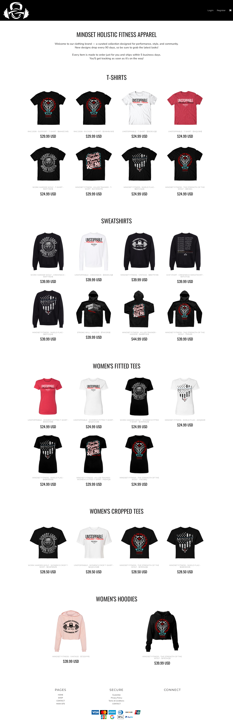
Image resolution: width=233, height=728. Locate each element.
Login (210, 10)
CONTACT (60, 701)
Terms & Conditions (116, 701)
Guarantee (116, 695)
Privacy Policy (116, 698)
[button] (230, 10)
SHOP (60, 698)
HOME (60, 695)
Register (221, 10)
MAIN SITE (60, 704)
